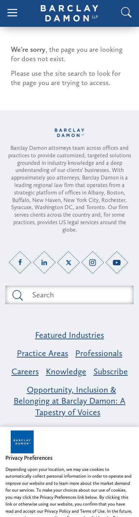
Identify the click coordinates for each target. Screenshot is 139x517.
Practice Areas (42, 353)
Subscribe (111, 371)
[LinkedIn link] (44, 262)
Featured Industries (69, 335)
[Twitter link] (69, 262)
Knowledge (66, 371)
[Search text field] (77, 295)
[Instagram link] (93, 262)
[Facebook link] (20, 262)
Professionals (98, 353)
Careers (25, 371)
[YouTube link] (117, 262)
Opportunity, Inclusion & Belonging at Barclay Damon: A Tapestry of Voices (69, 400)
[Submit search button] (17, 295)
